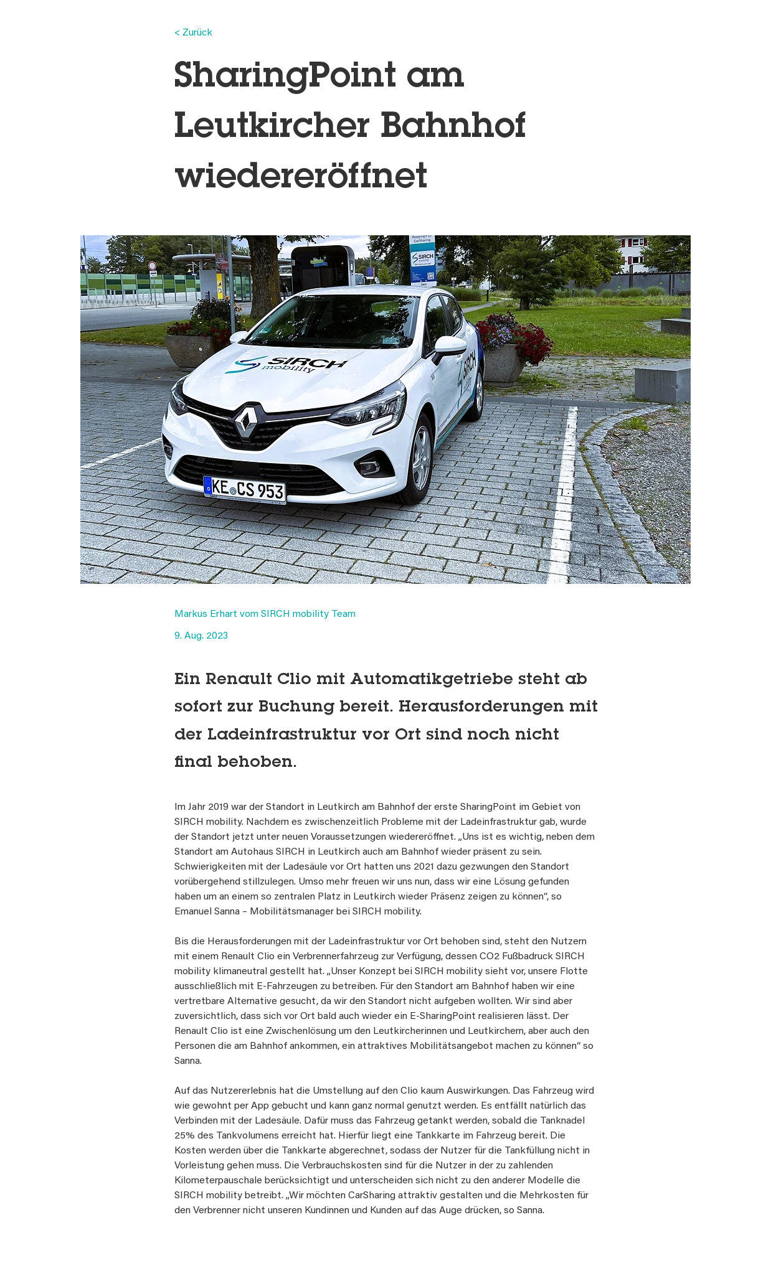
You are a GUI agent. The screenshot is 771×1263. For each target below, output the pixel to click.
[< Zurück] (215, 33)
